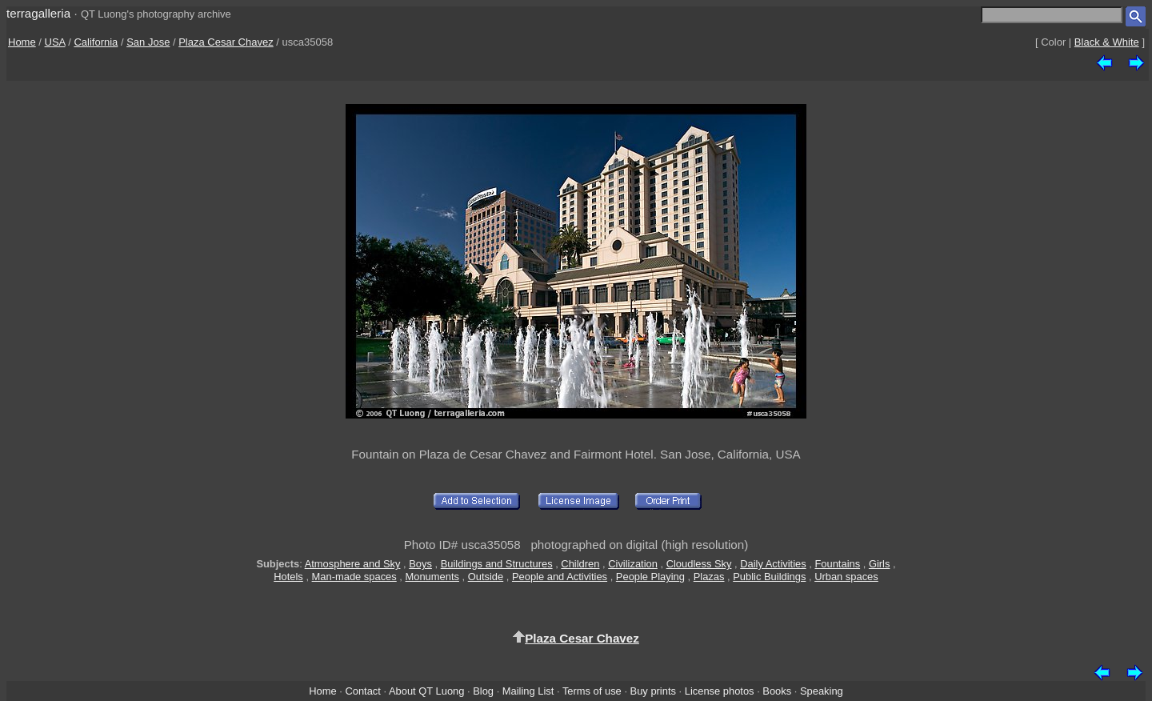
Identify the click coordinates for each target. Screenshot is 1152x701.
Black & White (1106, 42)
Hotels (288, 577)
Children (580, 564)
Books (776, 691)
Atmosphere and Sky (353, 564)
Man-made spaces (354, 577)
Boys (420, 564)
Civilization (633, 564)
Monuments (432, 577)
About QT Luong (426, 691)
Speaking (821, 691)
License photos (719, 691)
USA (55, 42)
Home (22, 42)
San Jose (148, 42)
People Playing (650, 577)
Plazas (709, 577)
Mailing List (528, 691)
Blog (483, 691)
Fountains (837, 564)
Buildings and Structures (497, 564)
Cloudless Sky (699, 564)
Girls (879, 564)
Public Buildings (769, 577)
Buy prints (653, 691)
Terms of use (592, 691)
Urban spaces (846, 577)
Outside (485, 577)
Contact (362, 691)
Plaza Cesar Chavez (226, 42)
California (96, 42)
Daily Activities (773, 564)
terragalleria (38, 13)
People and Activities (559, 577)
